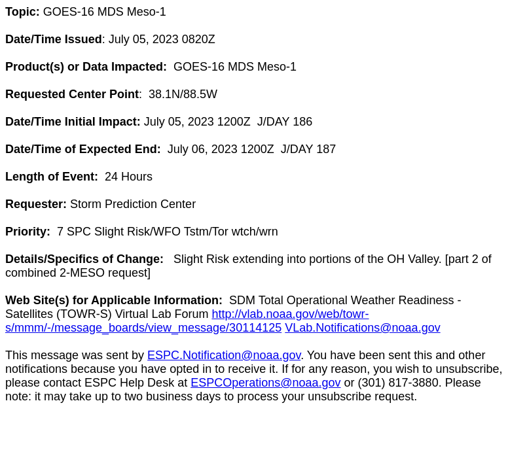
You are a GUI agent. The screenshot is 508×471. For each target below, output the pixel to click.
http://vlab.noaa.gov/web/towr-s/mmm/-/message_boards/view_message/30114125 (187, 320)
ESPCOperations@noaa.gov (265, 382)
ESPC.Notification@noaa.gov (223, 355)
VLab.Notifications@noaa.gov (362, 327)
